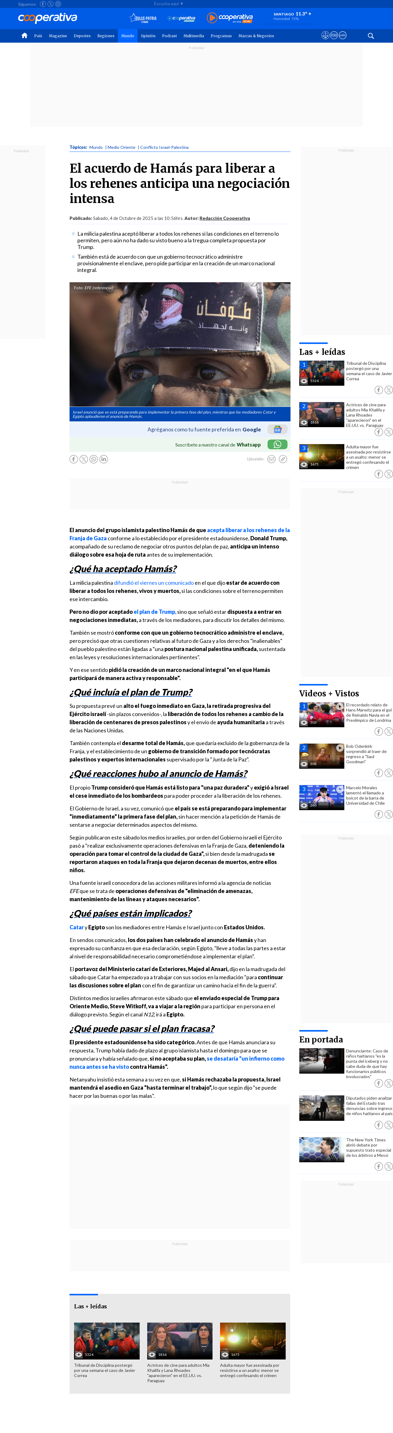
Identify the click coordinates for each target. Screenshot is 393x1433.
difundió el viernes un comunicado (154, 582)
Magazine (58, 36)
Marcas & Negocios (256, 36)
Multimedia (194, 36)
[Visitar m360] (334, 41)
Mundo (127, 36)
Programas (221, 36)
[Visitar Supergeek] (343, 41)
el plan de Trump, (155, 611)
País (38, 36)
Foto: (78, 287)
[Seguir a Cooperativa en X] (50, 4)
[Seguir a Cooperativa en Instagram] (58, 4)
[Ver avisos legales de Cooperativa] (325, 41)
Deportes (82, 36)
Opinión (148, 36)
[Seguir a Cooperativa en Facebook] (43, 4)
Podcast (169, 36)
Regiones (106, 36)
